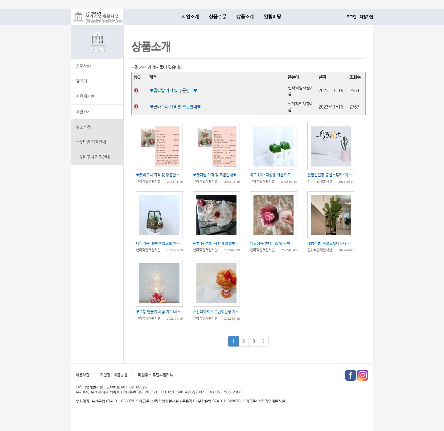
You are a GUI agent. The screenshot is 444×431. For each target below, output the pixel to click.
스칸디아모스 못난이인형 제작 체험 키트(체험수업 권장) (216, 312)
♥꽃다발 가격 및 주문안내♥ (173, 90)
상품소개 (245, 17)
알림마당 (272, 17)
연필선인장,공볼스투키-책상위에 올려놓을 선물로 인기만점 (330, 175)
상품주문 (217, 17)
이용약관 (82, 375)
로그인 (351, 17)
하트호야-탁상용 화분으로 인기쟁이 (273, 175)
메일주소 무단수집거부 (155, 375)
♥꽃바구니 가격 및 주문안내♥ (175, 107)
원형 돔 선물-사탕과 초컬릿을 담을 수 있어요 (216, 243)
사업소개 (190, 17)
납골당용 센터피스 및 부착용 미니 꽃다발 (273, 243)
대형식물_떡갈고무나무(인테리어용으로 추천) (330, 243)
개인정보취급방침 (113, 375)
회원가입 (366, 17)
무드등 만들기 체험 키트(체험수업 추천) (159, 312)
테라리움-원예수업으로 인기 (158, 243)
